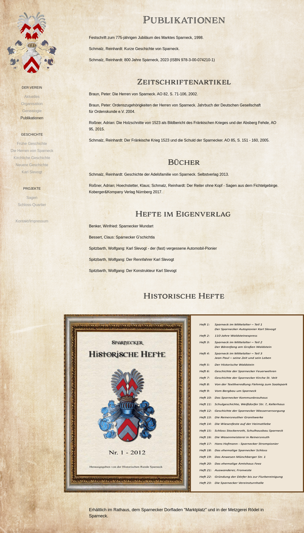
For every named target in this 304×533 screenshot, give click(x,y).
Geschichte (32, 134)
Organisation (32, 104)
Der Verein (32, 87)
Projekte (32, 188)
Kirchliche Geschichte (32, 158)
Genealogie (32, 111)
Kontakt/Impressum (31, 221)
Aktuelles (32, 97)
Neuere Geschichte (32, 165)
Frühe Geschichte (32, 144)
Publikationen (31, 118)
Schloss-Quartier (32, 205)
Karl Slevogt (32, 172)
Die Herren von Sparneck (32, 151)
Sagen (31, 198)
